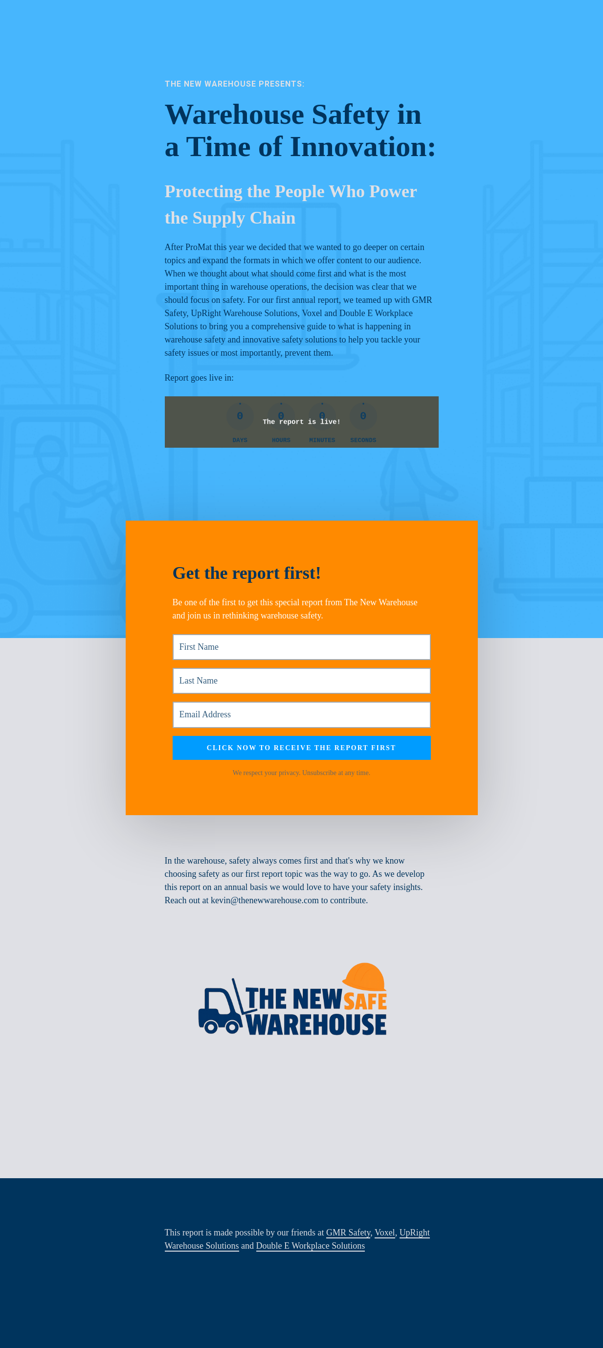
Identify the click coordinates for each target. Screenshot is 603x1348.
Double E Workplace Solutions (310, 1246)
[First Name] (302, 647)
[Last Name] (302, 681)
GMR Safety (348, 1232)
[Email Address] (302, 715)
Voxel (385, 1232)
